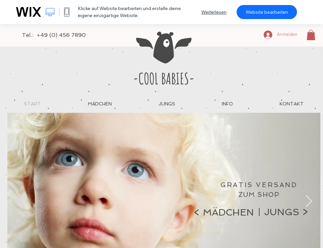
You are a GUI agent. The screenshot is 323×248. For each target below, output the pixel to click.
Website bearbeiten (267, 12)
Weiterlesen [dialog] (214, 12)
